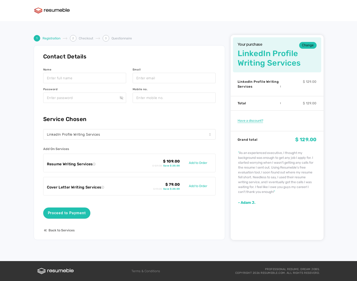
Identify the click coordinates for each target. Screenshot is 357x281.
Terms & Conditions (145, 271)
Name (47, 69)
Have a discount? (250, 121)
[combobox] (129, 134)
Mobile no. (140, 89)
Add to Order (198, 163)
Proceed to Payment (67, 213)
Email (137, 69)
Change (308, 45)
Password (50, 89)
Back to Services (59, 230)
